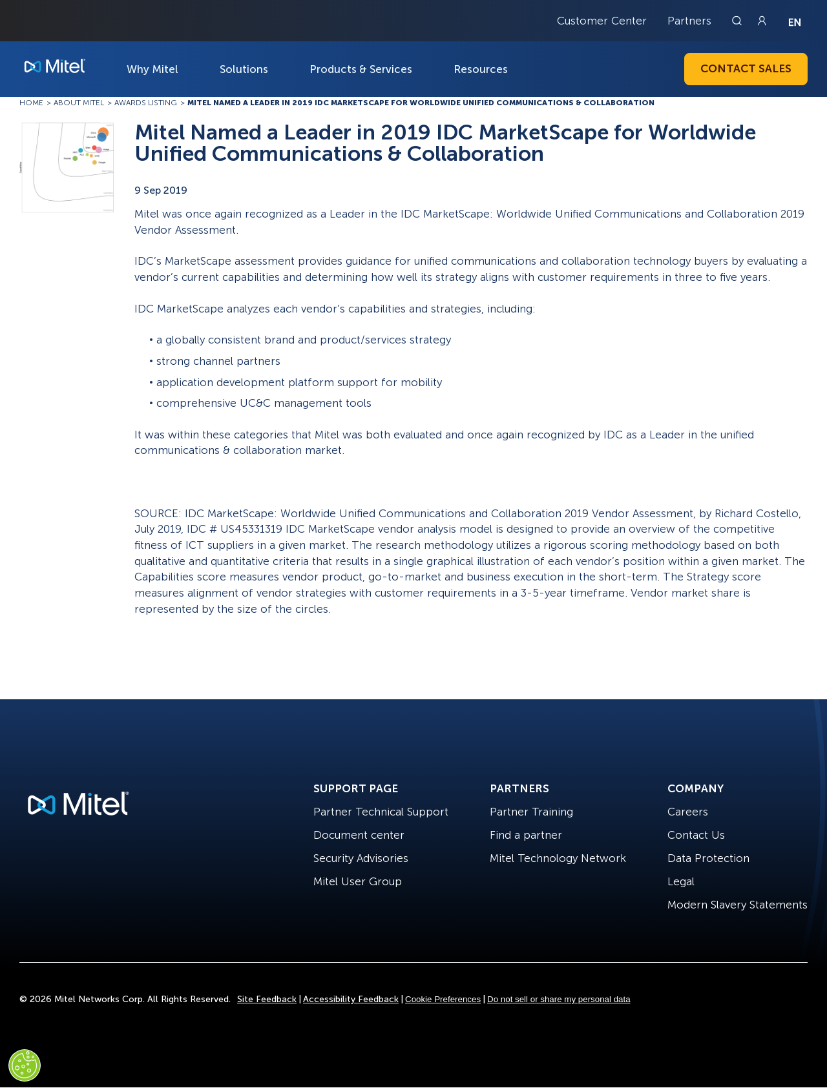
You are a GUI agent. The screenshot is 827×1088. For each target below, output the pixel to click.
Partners (689, 20)
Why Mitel (152, 69)
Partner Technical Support (380, 811)
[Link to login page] (761, 20)
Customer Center (602, 20)
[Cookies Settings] (24, 1065)
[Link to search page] (738, 20)
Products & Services (360, 69)
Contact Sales (745, 68)
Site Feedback (267, 999)
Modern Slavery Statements (737, 904)
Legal (681, 881)
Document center (358, 834)
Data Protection (708, 858)
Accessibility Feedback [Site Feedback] (351, 999)
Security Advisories (360, 858)
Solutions (244, 69)
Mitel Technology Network (558, 858)
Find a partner (526, 834)
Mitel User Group (357, 881)
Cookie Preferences (443, 999)
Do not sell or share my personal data (559, 999)
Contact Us (696, 834)
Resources (481, 69)
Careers (687, 811)
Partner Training (531, 811)
